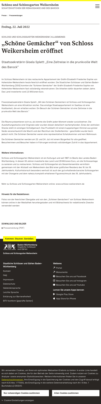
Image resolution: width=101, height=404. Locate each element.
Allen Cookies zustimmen (66, 393)
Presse (4, 15)
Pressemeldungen (15, 15)
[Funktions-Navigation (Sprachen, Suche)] (97, 6)
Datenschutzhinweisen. (13, 379)
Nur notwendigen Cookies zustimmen (22, 393)
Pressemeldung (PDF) (13, 228)
